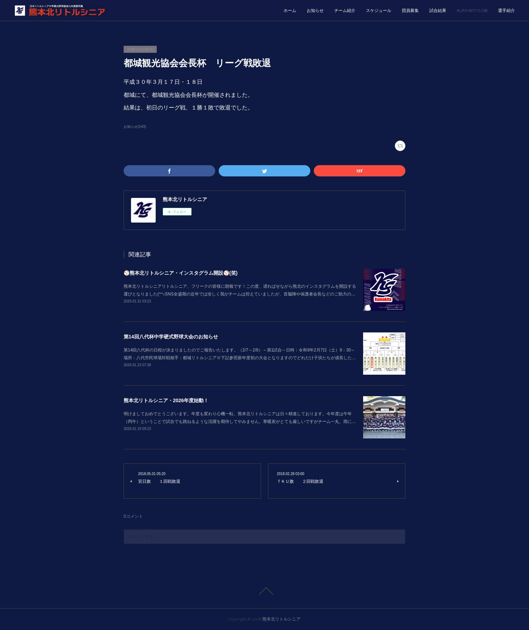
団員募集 (410, 10)
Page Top (264, 591)
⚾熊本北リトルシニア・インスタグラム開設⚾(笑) (180, 273)
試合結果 (437, 10)
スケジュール (378, 10)
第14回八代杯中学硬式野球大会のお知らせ (171, 336)
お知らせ (315, 10)
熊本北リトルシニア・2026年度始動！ (166, 400)
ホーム (290, 10)
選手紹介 (506, 10)
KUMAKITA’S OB (472, 10)
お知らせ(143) (135, 127)
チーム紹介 (344, 10)
